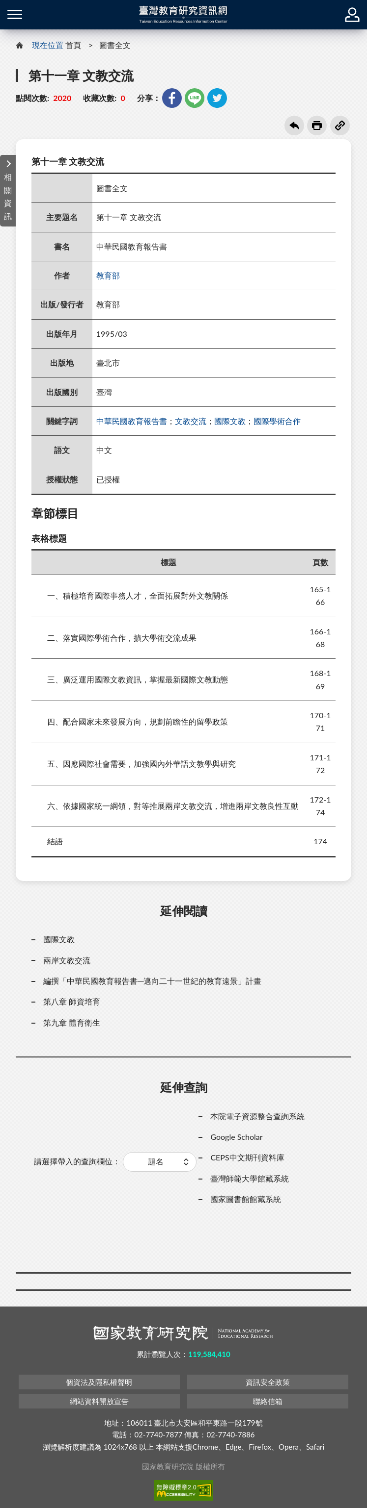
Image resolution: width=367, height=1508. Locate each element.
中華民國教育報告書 (131, 421)
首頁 (73, 45)
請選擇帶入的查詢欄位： (77, 1161)
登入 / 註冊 (352, 14)
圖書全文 (115, 45)
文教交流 (190, 421)
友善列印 (317, 125)
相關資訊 (8, 196)
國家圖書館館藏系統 (245, 1199)
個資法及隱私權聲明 (99, 1382)
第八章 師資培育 (71, 1001)
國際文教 (230, 421)
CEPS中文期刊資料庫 (247, 1157)
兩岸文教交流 (66, 960)
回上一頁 (294, 125)
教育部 (108, 275)
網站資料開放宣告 (99, 1401)
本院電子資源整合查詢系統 (257, 1116)
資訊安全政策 (268, 1382)
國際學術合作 (277, 421)
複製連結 (340, 125)
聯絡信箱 (267, 1401)
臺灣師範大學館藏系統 (249, 1178)
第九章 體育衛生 (71, 1022)
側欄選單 (14, 14)
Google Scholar (236, 1136)
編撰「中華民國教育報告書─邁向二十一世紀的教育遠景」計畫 (152, 980)
